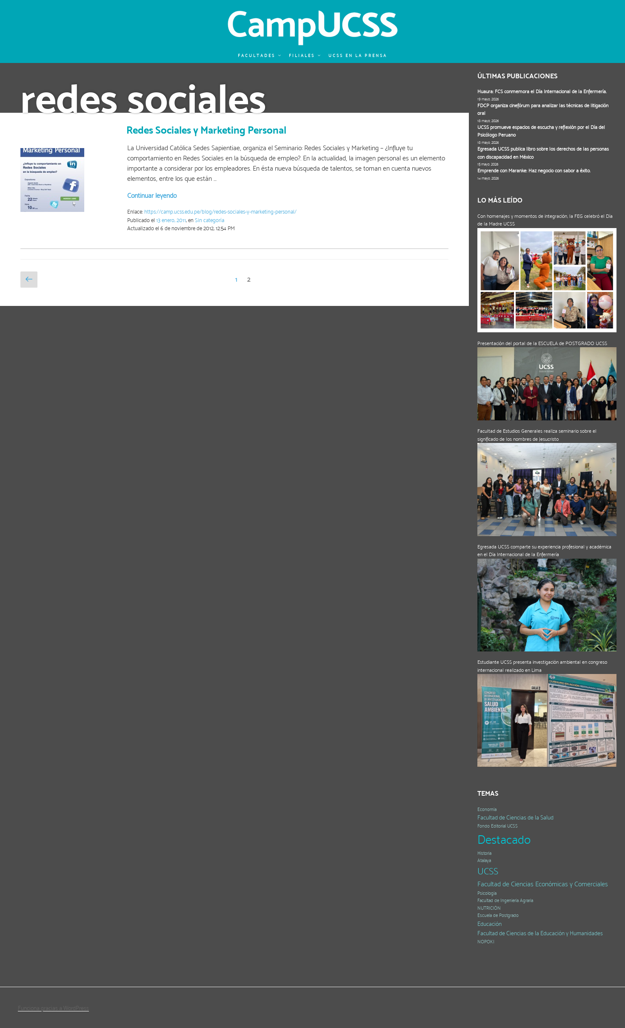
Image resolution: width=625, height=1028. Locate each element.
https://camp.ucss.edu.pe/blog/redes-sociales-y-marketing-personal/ (220, 211)
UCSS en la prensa (357, 55)
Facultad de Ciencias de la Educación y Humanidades (540, 933)
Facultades (260, 55)
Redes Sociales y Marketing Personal (206, 130)
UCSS (487, 871)
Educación (489, 924)
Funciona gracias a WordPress (53, 1008)
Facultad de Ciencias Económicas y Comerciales (542, 884)
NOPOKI (485, 942)
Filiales (305, 55)
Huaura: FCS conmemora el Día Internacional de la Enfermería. (542, 91)
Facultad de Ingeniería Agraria (505, 900)
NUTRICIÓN (489, 908)
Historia (484, 853)
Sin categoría (209, 220)
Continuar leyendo (152, 195)
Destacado (504, 839)
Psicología (487, 893)
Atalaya (484, 860)
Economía (487, 809)
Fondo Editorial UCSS (497, 826)
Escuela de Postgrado (498, 915)
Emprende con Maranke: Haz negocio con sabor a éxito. (534, 171)
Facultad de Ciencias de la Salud (515, 817)
